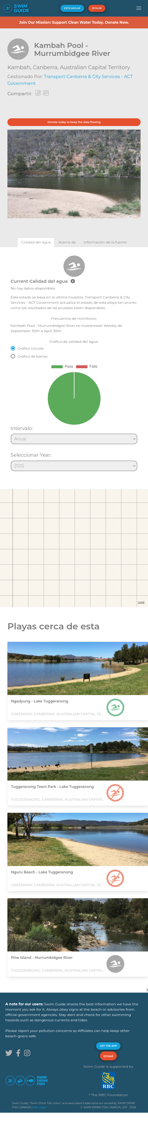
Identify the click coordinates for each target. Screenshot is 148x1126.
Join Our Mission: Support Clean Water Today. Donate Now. (74, 22)
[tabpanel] (74, 361)
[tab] (36, 242)
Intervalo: (22, 428)
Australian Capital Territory (95, 67)
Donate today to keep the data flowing (74, 122)
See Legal (39, 1107)
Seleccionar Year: (31, 455)
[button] (138, 8)
